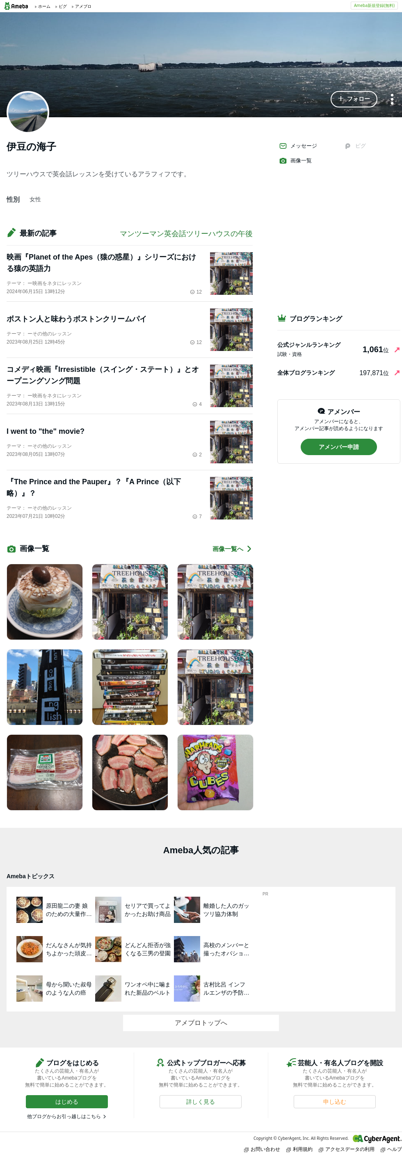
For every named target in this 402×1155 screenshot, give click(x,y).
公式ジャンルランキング (308, 345)
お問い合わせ (262, 1149)
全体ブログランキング (306, 372)
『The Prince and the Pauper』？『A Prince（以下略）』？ (94, 487)
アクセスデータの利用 (347, 1149)
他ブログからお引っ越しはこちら (64, 1116)
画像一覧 (295, 161)
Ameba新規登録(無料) (374, 5)
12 (196, 292)
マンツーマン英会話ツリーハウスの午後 (186, 234)
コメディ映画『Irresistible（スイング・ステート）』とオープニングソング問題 (103, 375)
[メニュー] (392, 100)
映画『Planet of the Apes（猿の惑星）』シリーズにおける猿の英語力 (101, 263)
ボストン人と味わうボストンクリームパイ (77, 319)
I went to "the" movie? (46, 431)
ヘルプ (391, 1149)
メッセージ (298, 146)
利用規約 (299, 1149)
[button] (354, 99)
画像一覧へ (232, 549)
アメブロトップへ (201, 1022)
